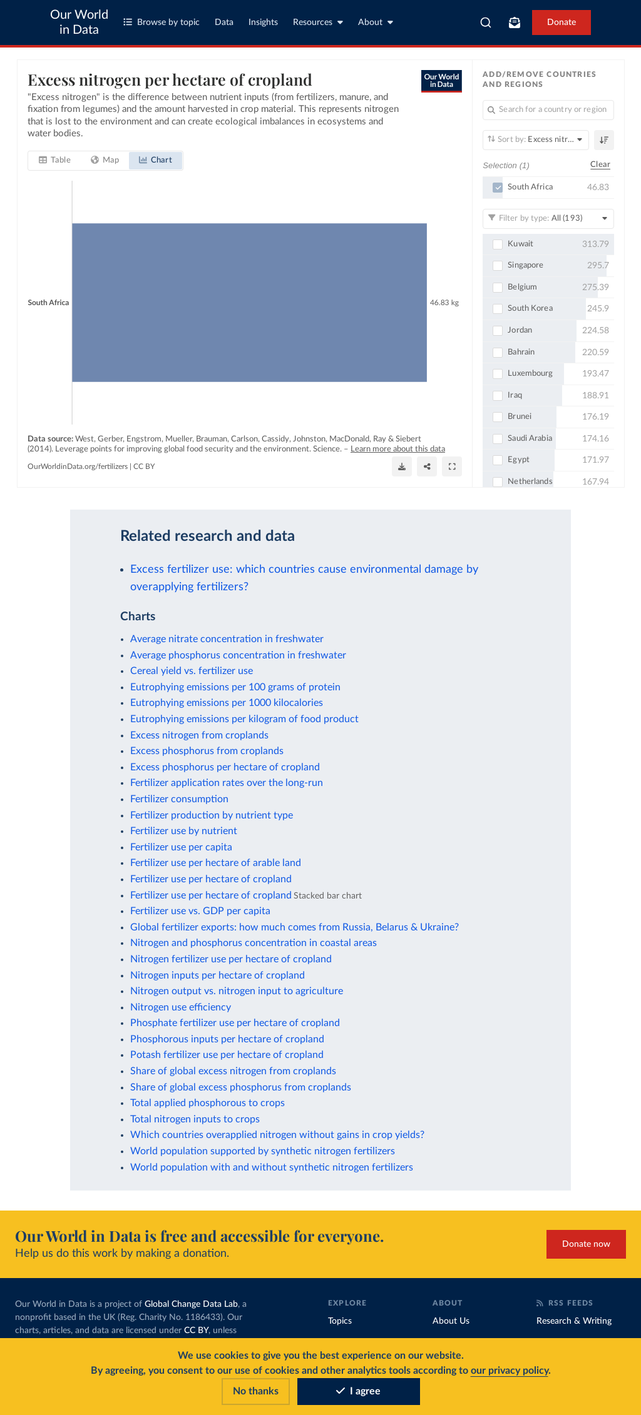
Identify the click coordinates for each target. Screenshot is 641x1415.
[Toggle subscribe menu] (514, 22)
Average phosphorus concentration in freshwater (238, 655)
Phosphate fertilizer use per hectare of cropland (235, 1023)
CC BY (144, 466)
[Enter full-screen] (452, 466)
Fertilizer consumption (179, 799)
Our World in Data (79, 22)
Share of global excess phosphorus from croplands (240, 1087)
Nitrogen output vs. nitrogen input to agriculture (236, 991)
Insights (263, 22)
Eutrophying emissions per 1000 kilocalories (226, 703)
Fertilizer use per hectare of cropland (211, 879)
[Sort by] (536, 140)
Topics (340, 1321)
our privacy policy (509, 1371)
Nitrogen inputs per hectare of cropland (217, 975)
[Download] (402, 466)
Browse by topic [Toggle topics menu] (161, 22)
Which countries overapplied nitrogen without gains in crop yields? (277, 1135)
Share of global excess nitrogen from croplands (233, 1071)
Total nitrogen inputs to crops (195, 1119)
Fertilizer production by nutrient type (211, 815)
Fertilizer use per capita (181, 847)
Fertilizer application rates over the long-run (226, 783)
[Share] (427, 466)
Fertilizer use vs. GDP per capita (200, 911)
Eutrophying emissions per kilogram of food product (244, 719)
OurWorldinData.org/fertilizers (78, 466)
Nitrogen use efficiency (180, 1007)
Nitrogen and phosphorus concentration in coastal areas (253, 943)
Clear (600, 165)
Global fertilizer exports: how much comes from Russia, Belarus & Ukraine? (294, 927)
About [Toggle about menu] (375, 22)
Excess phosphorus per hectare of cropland (225, 767)
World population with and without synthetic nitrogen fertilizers (271, 1167)
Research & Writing (574, 1321)
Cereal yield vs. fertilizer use (191, 671)
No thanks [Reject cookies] (256, 1391)
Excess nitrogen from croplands (199, 735)
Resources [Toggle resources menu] (318, 22)
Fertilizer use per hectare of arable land (215, 863)
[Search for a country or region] (548, 110)
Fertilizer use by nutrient (183, 831)
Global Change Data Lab (191, 1304)
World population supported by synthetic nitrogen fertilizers (262, 1151)
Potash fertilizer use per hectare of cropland (227, 1055)
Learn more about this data (398, 449)
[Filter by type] (548, 218)
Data (224, 22)
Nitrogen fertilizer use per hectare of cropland (231, 959)
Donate (561, 22)
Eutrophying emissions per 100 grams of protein (235, 687)
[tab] (55, 160)
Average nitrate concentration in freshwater (227, 639)
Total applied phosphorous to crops (207, 1103)
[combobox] (485, 22)
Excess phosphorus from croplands (207, 751)
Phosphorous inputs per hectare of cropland (227, 1039)
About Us (451, 1321)
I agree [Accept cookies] (358, 1391)
